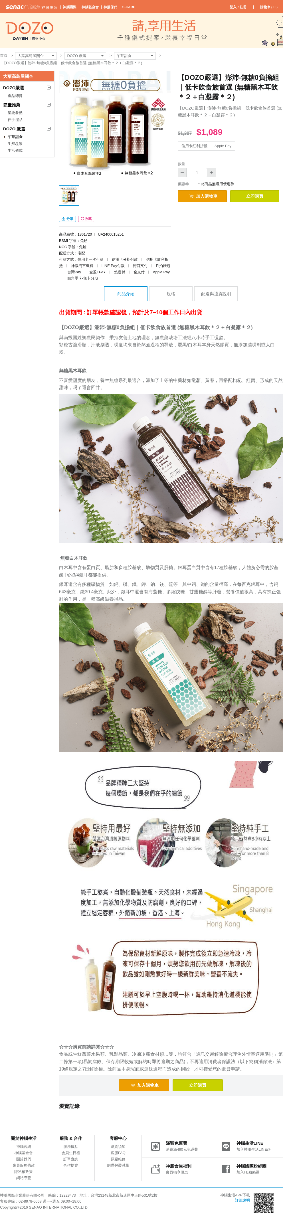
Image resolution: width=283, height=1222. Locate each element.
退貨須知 (118, 1146)
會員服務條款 (24, 1165)
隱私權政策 (23, 1172)
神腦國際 (69, 7)
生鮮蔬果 (15, 143)
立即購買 (254, 196)
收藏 (86, 219)
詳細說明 (242, 1200)
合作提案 (70, 1165)
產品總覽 (15, 96)
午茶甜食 (124, 56)
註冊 (243, 7)
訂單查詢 (70, 1159)
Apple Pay (223, 146)
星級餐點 (15, 113)
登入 (233, 7)
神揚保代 (110, 7)
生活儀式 (15, 150)
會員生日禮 (71, 1153)
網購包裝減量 (118, 1165)
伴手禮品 (15, 120)
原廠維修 (118, 1159)
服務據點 (70, 1146)
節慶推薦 (11, 104)
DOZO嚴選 (13, 87)
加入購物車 (203, 196)
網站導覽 (23, 1178)
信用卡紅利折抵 (194, 146)
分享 (67, 219)
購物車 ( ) (269, 7)
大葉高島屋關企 (31, 56)
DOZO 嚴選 (76, 56)
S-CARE (128, 7)
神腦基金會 (90, 7)
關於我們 (23, 1159)
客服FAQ (118, 1153)
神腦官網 (23, 1146)
